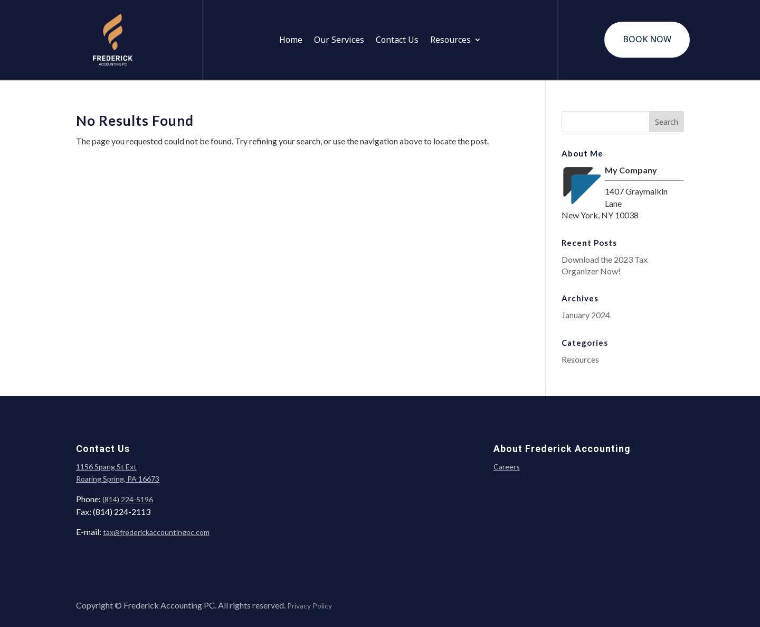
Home (290, 40)
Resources (450, 40)
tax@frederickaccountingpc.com (156, 532)
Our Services (339, 40)
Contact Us (397, 40)
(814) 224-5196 (127, 499)
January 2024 (586, 315)
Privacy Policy (309, 605)
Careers (506, 466)
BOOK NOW (647, 39)
